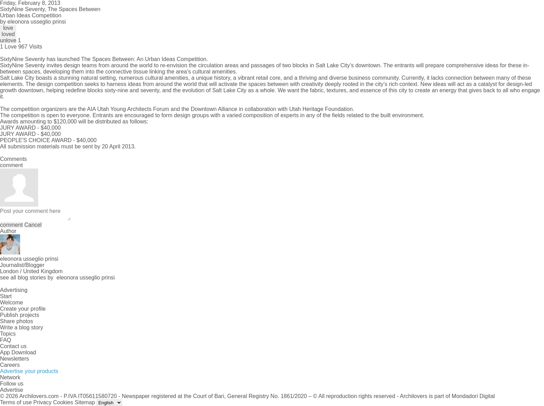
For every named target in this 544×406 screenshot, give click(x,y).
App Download (18, 352)
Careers (10, 365)
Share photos (16, 321)
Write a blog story (21, 327)
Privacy (42, 402)
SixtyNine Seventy (22, 59)
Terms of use (16, 402)
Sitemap (85, 402)
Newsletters (14, 359)
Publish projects (19, 315)
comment (11, 225)
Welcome (11, 302)
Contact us (13, 346)
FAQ (5, 340)
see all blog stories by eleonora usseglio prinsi (57, 277)
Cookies (63, 402)
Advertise (11, 390)
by (33, 22)
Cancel (33, 225)
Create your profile (23, 309)
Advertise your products (29, 371)
